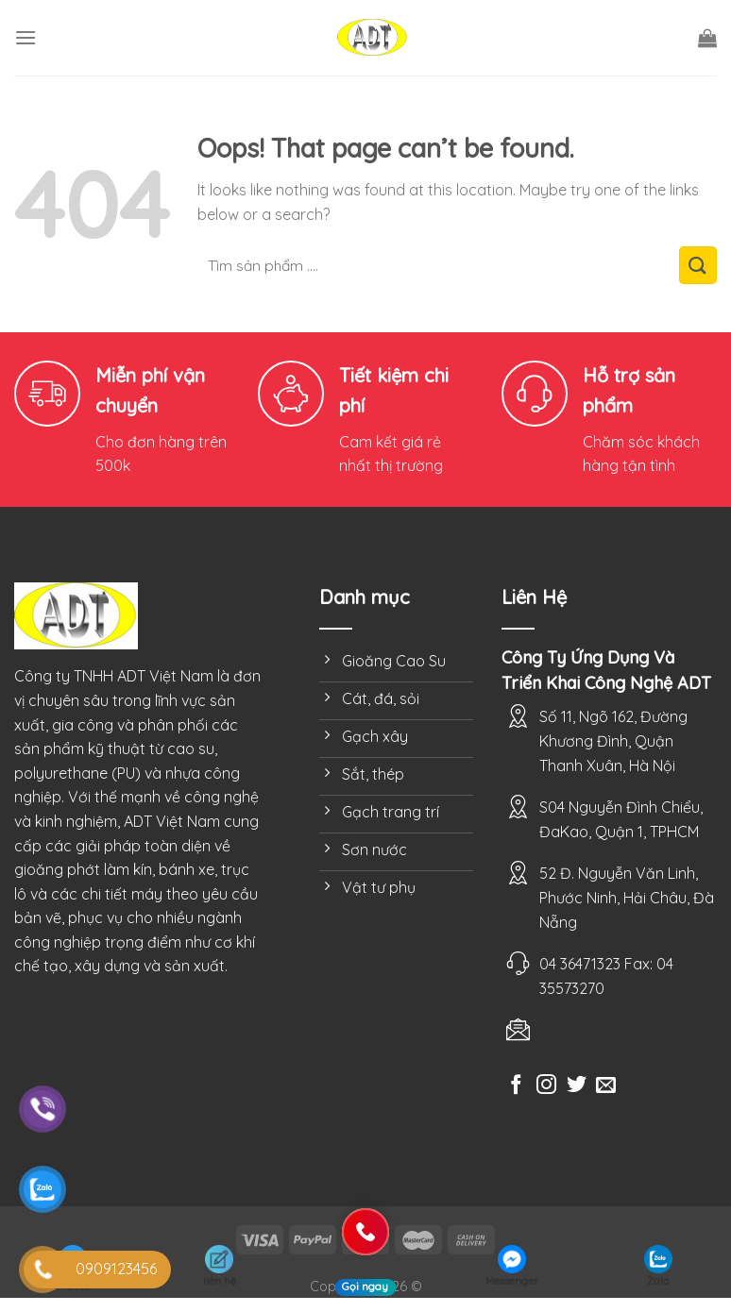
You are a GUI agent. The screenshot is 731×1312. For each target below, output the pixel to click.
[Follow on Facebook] (516, 1086)
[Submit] (698, 265)
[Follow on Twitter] (576, 1086)
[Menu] (25, 37)
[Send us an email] (606, 1086)
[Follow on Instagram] (546, 1086)
